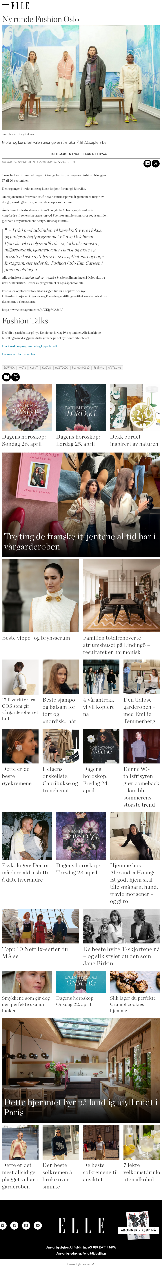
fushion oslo (81, 367)
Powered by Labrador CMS (81, 1264)
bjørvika (9, 367)
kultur (46, 367)
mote (22, 367)
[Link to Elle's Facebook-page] (14, 1226)
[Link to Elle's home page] (81, 1225)
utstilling (114, 367)
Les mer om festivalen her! (19, 354)
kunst (34, 367)
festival (99, 367)
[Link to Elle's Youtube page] (26, 1226)
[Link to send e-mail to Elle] (38, 1226)
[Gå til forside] (20, 6)
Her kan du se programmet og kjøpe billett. (30, 346)
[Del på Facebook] (147, 163)
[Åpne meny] (5, 5)
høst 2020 (61, 367)
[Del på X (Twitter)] (156, 163)
